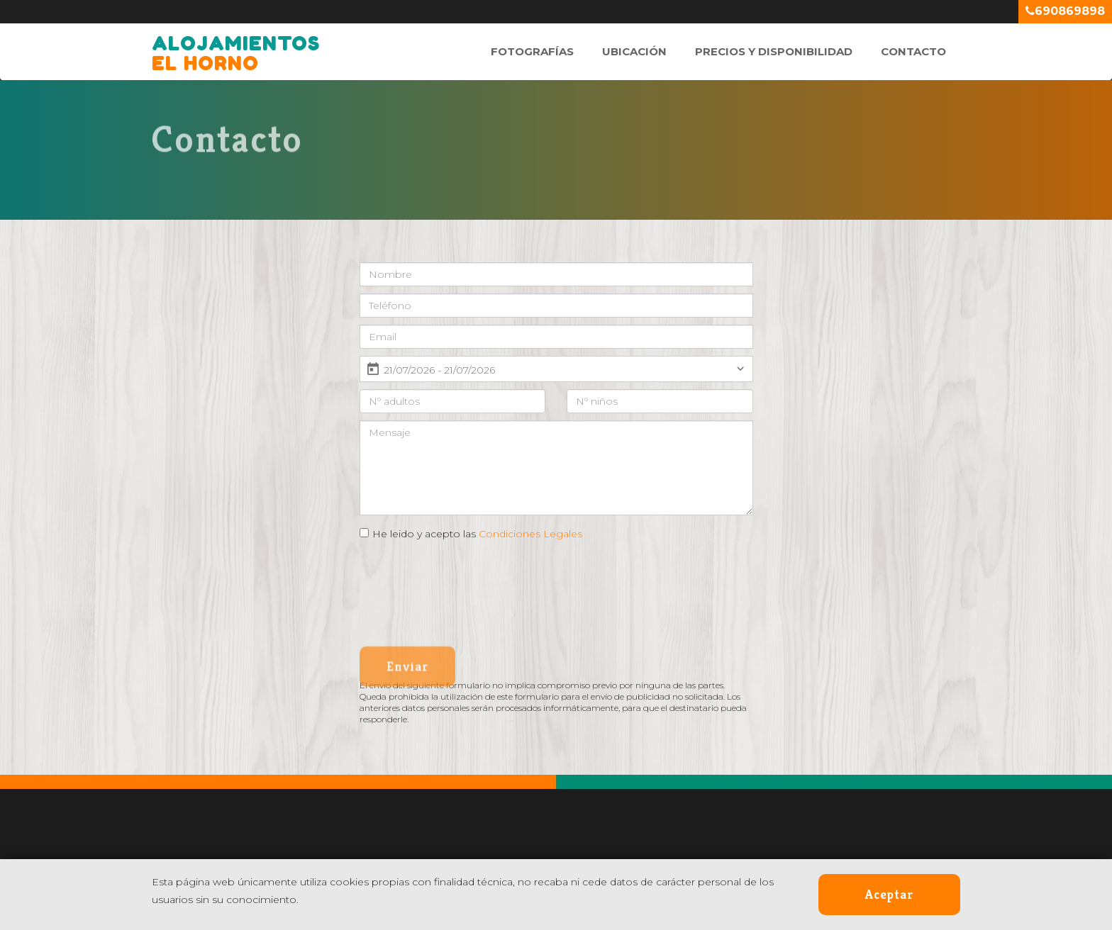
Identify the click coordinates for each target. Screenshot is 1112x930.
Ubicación (634, 51)
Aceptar (889, 894)
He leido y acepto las (477, 533)
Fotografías (532, 51)
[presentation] (467, 579)
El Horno (236, 46)
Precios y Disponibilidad (773, 51)
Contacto (913, 51)
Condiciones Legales (530, 533)
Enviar (407, 674)
